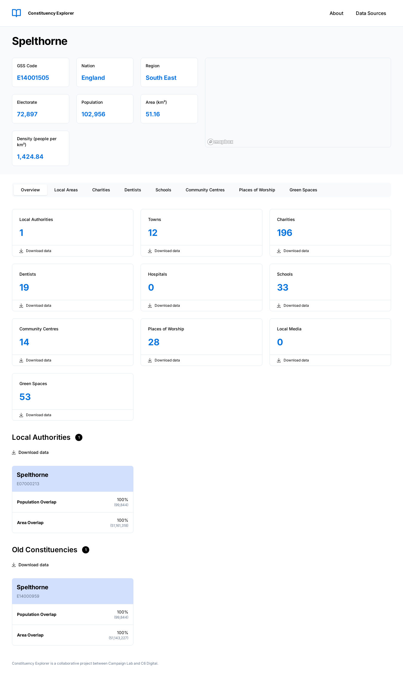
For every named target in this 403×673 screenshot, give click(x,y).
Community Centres (205, 189)
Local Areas (66, 189)
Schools (163, 189)
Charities (101, 189)
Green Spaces (303, 189)
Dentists (132, 189)
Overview (30, 189)
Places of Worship (257, 189)
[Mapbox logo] (220, 141)
